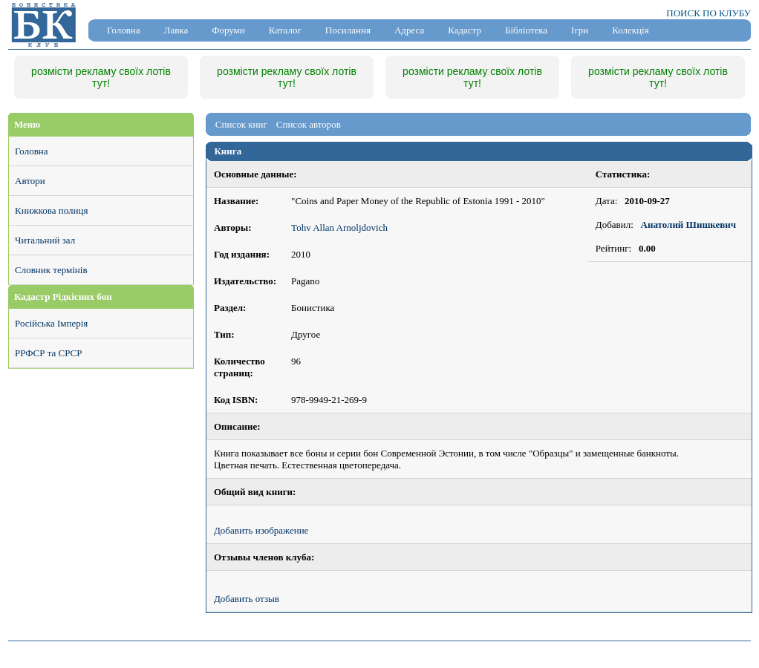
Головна (123, 30)
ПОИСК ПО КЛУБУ (708, 13)
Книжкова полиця (51, 210)
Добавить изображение (261, 530)
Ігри (579, 30)
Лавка (176, 30)
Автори (30, 180)
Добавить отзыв (246, 598)
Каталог (285, 30)
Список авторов (308, 124)
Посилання (348, 30)
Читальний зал (45, 240)
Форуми (228, 30)
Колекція (630, 30)
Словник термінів (51, 269)
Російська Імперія (51, 323)
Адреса (409, 30)
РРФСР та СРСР (48, 352)
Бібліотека (526, 30)
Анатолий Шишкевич (689, 224)
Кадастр (464, 30)
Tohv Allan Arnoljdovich (339, 227)
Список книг (241, 124)
